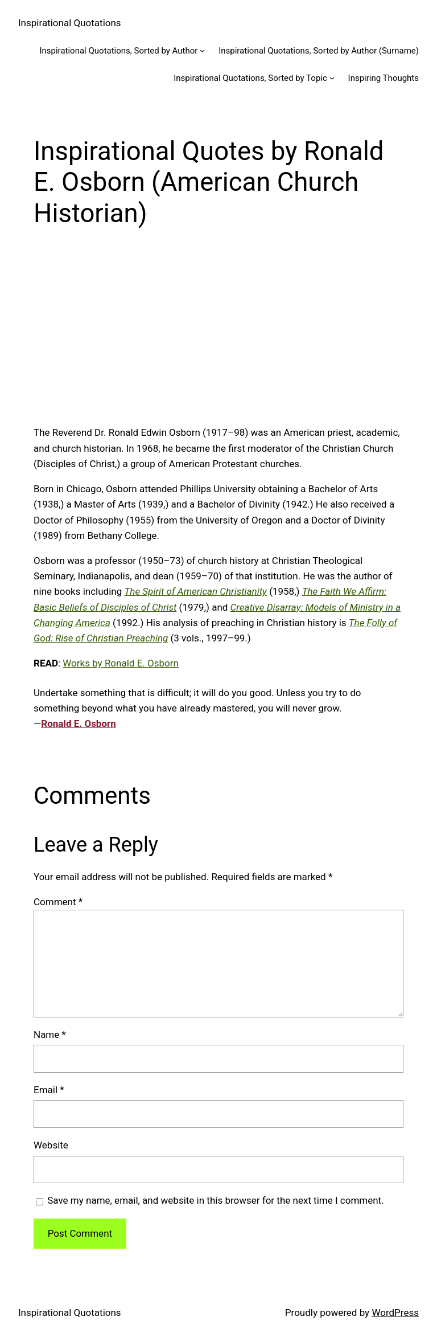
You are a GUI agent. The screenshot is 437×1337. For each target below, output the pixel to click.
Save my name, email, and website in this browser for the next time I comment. (215, 1200)
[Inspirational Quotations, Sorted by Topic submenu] (332, 77)
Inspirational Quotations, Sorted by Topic (250, 78)
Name (50, 1034)
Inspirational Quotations (69, 22)
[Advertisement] (218, 335)
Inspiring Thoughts (383, 78)
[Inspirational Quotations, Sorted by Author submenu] (202, 50)
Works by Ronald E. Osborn (121, 663)
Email (49, 1089)
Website (51, 1145)
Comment (58, 901)
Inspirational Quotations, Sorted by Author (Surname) (318, 51)
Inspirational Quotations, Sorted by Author (118, 51)
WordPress (395, 1312)
